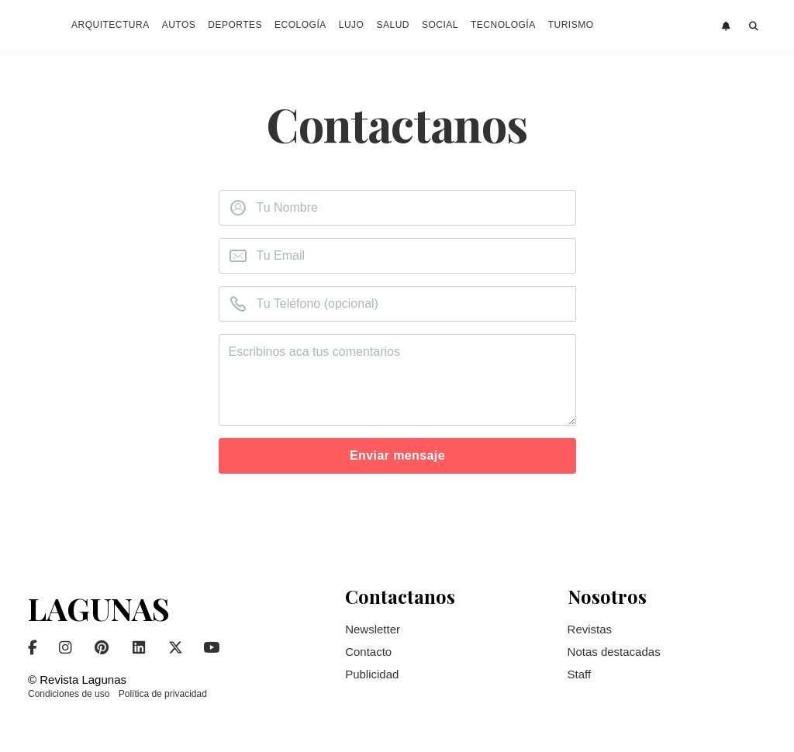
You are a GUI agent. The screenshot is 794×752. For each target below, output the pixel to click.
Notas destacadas (614, 651)
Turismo (571, 24)
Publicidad (372, 674)
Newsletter (372, 629)
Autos (179, 24)
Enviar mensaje (397, 455)
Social (440, 24)
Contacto (368, 651)
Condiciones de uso (68, 693)
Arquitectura (110, 24)
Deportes (235, 24)
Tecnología (503, 24)
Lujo (351, 24)
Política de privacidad (163, 693)
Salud (392, 24)
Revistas (590, 629)
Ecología (300, 24)
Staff (580, 674)
